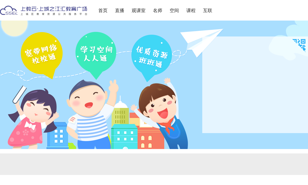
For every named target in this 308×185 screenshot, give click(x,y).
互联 (207, 10)
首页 (103, 10)
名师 (157, 10)
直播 (119, 10)
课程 (191, 10)
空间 (174, 10)
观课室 (139, 10)
